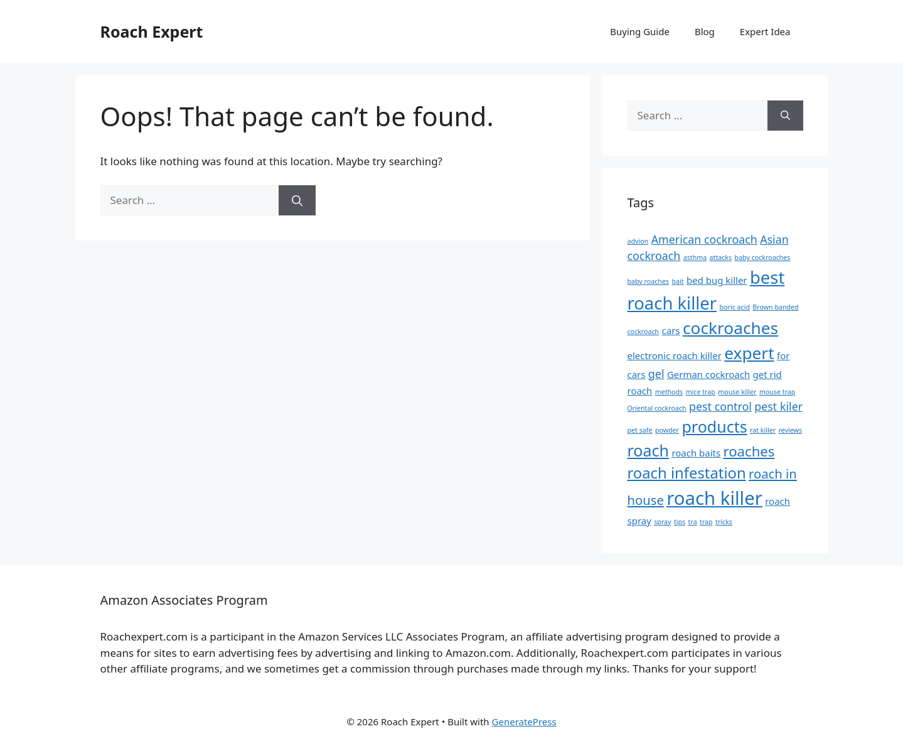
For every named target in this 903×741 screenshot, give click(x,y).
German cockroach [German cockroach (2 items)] (708, 374)
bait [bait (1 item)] (677, 281)
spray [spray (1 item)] (662, 521)
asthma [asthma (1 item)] (695, 257)
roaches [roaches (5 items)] (749, 450)
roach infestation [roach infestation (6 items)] (687, 473)
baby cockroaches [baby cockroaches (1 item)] (763, 257)
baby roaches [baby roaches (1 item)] (649, 281)
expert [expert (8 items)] (749, 353)
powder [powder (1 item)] (667, 430)
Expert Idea (765, 31)
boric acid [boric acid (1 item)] (735, 307)
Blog (705, 31)
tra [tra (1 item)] (692, 521)
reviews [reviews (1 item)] (790, 430)
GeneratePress (524, 721)
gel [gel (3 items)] (656, 373)
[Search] (297, 200)
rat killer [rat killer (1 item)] (763, 430)
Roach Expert (151, 31)
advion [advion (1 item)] (638, 241)
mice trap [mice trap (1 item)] (700, 391)
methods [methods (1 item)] (669, 391)
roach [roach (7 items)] (648, 450)
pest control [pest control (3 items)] (720, 406)
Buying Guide (640, 31)
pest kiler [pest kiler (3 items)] (778, 406)
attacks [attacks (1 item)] (721, 257)
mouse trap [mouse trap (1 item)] (777, 391)
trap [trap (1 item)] (706, 521)
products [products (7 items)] (714, 426)
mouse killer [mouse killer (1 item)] (737, 391)
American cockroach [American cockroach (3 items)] (704, 239)
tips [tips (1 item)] (679, 521)
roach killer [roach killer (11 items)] (714, 498)
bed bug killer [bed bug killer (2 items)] (717, 280)
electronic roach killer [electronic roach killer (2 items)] (675, 355)
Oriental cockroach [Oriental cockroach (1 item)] (657, 408)
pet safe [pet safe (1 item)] (640, 430)
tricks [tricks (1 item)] (723, 521)
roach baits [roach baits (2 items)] (695, 452)
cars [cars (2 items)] (671, 330)
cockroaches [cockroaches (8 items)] (730, 327)
